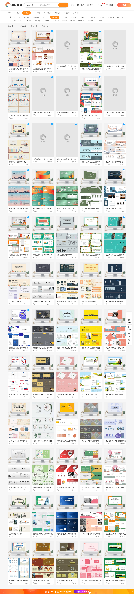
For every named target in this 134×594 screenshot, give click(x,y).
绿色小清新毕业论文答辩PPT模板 (92, 255)
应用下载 (109, 5)
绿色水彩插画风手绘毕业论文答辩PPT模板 (119, 394)
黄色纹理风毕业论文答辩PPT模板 (20, 69)
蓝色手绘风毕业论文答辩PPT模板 (92, 162)
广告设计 (76, 13)
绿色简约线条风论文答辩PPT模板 (116, 534)
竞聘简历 (111, 17)
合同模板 (67, 13)
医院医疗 (56, 21)
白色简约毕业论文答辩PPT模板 (43, 112)
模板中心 (80, 5)
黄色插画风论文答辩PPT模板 (42, 69)
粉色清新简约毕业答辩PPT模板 (92, 580)
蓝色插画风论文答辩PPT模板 (18, 348)
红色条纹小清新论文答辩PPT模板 (20, 580)
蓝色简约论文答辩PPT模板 (114, 162)
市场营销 (101, 17)
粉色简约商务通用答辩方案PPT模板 (117, 348)
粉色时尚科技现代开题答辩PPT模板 (93, 534)
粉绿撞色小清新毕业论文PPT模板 (68, 159)
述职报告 (73, 17)
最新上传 (45, 26)
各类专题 (58, 13)
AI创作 (100, 5)
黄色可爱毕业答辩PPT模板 (17, 162)
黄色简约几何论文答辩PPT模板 (67, 441)
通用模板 (81, 21)
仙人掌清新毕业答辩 (15, 534)
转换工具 (91, 5)
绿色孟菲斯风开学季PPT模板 (42, 255)
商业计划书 (18, 21)
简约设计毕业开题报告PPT (90, 441)
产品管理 (83, 17)
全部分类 (17, 17)
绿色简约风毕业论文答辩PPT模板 (116, 255)
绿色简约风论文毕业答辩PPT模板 (68, 301)
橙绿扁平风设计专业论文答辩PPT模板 (45, 208)
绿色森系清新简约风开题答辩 (42, 487)
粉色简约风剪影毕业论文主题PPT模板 (21, 208)
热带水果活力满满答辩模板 (18, 441)
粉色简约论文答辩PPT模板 (66, 394)
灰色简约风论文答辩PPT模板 (115, 66)
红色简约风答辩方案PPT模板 (66, 487)
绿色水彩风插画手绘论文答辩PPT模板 (94, 69)
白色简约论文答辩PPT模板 (17, 487)
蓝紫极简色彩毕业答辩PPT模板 (116, 441)
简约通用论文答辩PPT (64, 255)
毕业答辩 (55, 17)
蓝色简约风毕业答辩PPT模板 (66, 534)
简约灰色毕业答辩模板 (64, 580)
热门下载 (22, 26)
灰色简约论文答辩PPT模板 (41, 301)
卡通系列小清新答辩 (15, 301)
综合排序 (11, 26)
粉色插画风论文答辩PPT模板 (115, 487)
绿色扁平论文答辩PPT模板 (90, 208)
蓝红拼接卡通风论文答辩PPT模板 (92, 115)
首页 (72, 5)
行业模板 (47, 21)
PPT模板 (26, 13)
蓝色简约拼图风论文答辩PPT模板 (116, 208)
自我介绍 (120, 17)
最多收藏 (33, 26)
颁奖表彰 (37, 21)
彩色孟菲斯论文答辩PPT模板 (91, 487)
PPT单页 (99, 21)
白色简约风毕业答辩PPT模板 (18, 394)
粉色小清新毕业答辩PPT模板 (115, 112)
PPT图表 (90, 21)
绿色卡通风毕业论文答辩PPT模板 (92, 394)
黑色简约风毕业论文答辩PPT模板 (44, 348)
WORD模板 (47, 13)
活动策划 (28, 21)
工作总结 (64, 17)
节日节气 (45, 17)
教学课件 (26, 17)
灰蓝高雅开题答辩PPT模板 (114, 301)
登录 (124, 5)
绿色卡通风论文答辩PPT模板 (66, 208)
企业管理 (92, 17)
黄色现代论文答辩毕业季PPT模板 (44, 394)
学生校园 (36, 17)
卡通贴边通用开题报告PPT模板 (43, 159)
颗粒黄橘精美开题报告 (89, 301)
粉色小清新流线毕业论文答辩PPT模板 (69, 112)
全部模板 (17, 13)
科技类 (64, 21)
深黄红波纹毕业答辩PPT (41, 580)
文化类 (72, 21)
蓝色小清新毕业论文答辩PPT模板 (68, 348)
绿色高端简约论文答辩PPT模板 (43, 534)
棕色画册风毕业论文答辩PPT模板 (68, 66)
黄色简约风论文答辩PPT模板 (91, 348)
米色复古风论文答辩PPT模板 (18, 115)
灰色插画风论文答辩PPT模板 (18, 255)
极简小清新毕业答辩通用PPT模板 (44, 441)
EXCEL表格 (36, 13)
